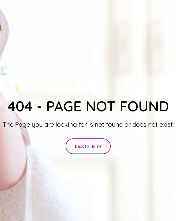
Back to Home (88, 146)
